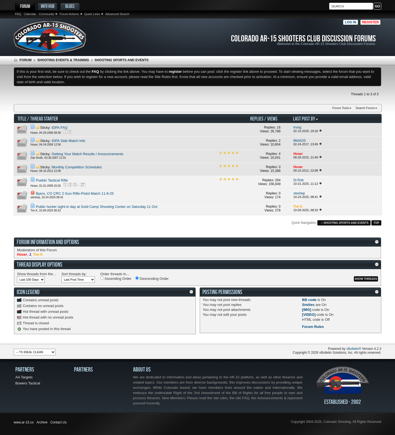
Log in (350, 22)
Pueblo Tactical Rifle (52, 180)
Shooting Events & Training (63, 60)
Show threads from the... (36, 274)
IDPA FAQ (59, 128)
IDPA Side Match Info (68, 141)
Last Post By (305, 118)
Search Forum (365, 108)
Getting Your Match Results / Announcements (87, 154)
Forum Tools (340, 108)
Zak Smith (36, 157)
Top (376, 222)
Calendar (30, 14)
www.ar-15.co (24, 422)
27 (82, 184)
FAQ (18, 14)
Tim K (34, 210)
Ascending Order (115, 278)
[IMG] (306, 310)
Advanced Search (117, 14)
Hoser (34, 132)
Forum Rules (313, 327)
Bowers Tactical (27, 383)
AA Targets (24, 377)
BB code (309, 300)
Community (46, 14)
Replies (256, 118)
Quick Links (92, 14)
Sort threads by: (74, 274)
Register (370, 22)
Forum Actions (69, 14)
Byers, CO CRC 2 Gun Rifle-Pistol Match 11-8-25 (75, 193)
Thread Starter (44, 118)
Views (272, 118)
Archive (41, 422)
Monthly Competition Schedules (77, 167)
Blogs (70, 6)
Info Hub (47, 6)
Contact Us (58, 422)
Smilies (308, 305)
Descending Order (152, 278)
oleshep (35, 197)
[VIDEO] (308, 315)
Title (22, 118)
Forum (25, 6)
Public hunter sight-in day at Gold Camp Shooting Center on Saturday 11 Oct (96, 207)
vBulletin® (353, 349)
